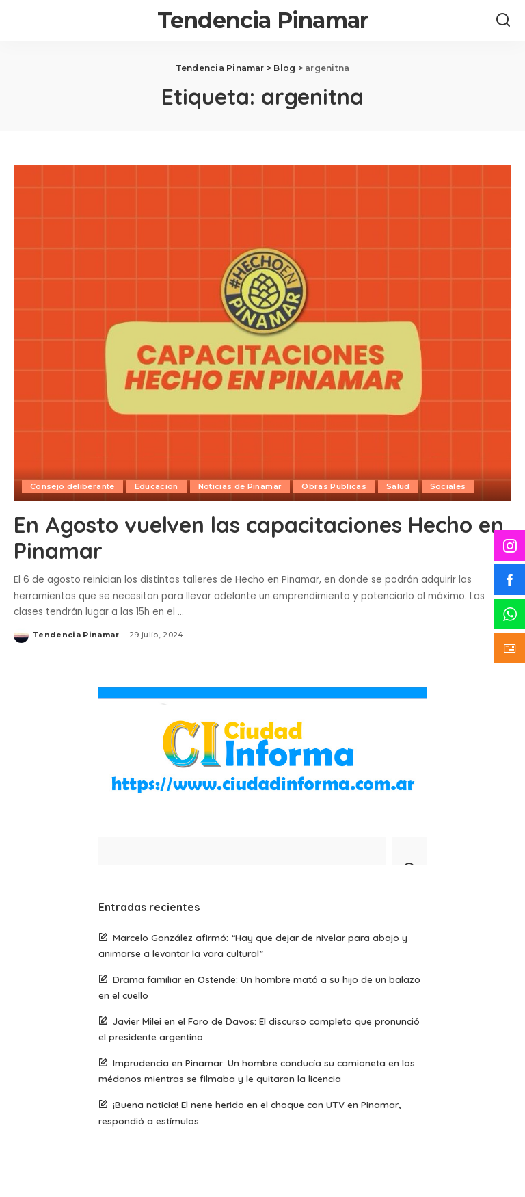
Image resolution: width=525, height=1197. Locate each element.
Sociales (448, 486)
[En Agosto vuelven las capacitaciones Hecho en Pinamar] (262, 333)
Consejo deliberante (72, 486)
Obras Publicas (333, 486)
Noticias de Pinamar (240, 486)
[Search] (503, 20)
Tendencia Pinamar (262, 20)
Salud (398, 486)
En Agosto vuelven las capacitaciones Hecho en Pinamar (259, 537)
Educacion (156, 486)
